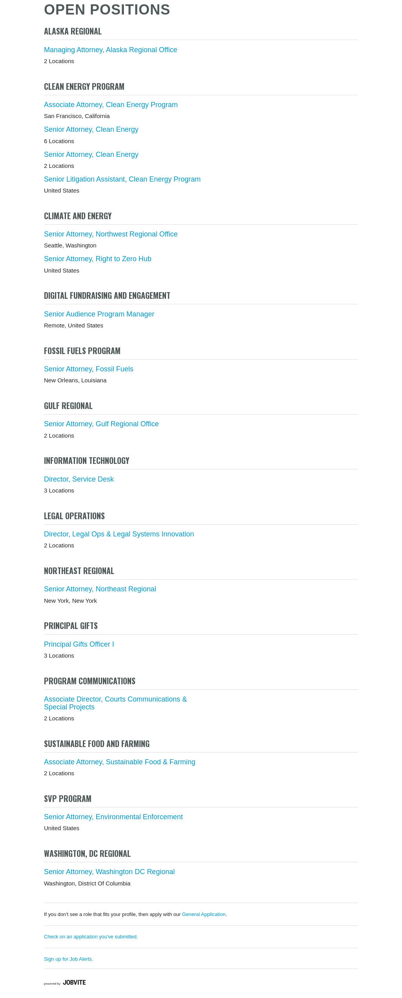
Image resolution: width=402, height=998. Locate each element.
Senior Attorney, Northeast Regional (100, 589)
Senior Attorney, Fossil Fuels (88, 369)
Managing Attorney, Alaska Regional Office (110, 50)
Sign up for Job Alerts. (68, 959)
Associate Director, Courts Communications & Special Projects (115, 703)
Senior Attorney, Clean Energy (91, 129)
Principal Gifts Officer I (79, 644)
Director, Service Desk (79, 479)
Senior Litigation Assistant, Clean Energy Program (122, 179)
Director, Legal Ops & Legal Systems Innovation (119, 534)
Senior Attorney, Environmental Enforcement (113, 817)
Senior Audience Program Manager (99, 314)
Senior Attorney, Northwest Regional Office (111, 234)
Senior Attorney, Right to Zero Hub (98, 259)
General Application (204, 914)
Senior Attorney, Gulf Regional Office (101, 424)
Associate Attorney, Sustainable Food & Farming (120, 762)
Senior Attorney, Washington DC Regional (109, 872)
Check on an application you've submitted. (91, 937)
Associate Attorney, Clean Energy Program (111, 105)
